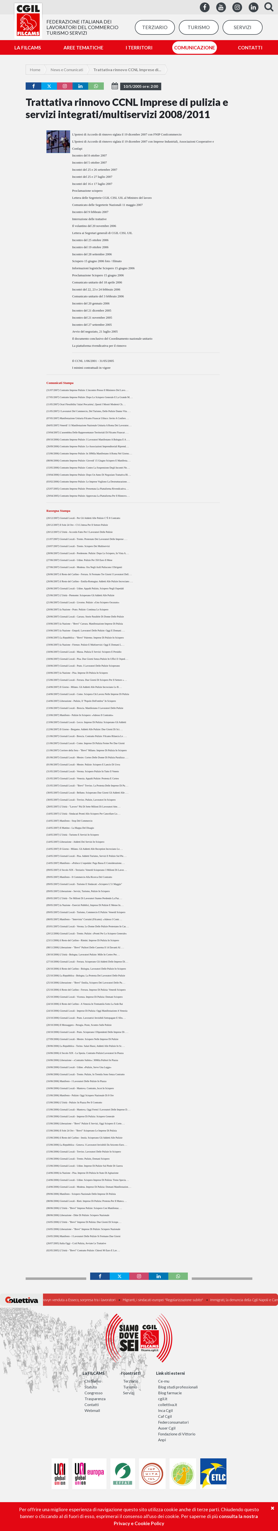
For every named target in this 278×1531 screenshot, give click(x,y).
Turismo (130, 1387)
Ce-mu (163, 1381)
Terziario (130, 1381)
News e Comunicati (67, 69)
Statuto (91, 1387)
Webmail (92, 1410)
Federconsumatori (173, 1422)
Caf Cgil (165, 1416)
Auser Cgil (166, 1428)
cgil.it (162, 1398)
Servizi (128, 1392)
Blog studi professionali (178, 1387)
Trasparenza (95, 1398)
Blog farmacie (170, 1392)
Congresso (94, 1392)
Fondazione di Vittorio (176, 1433)
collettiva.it (167, 1404)
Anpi (162, 1439)
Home (35, 69)
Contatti (92, 1404)
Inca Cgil (165, 1410)
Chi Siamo (93, 1381)
